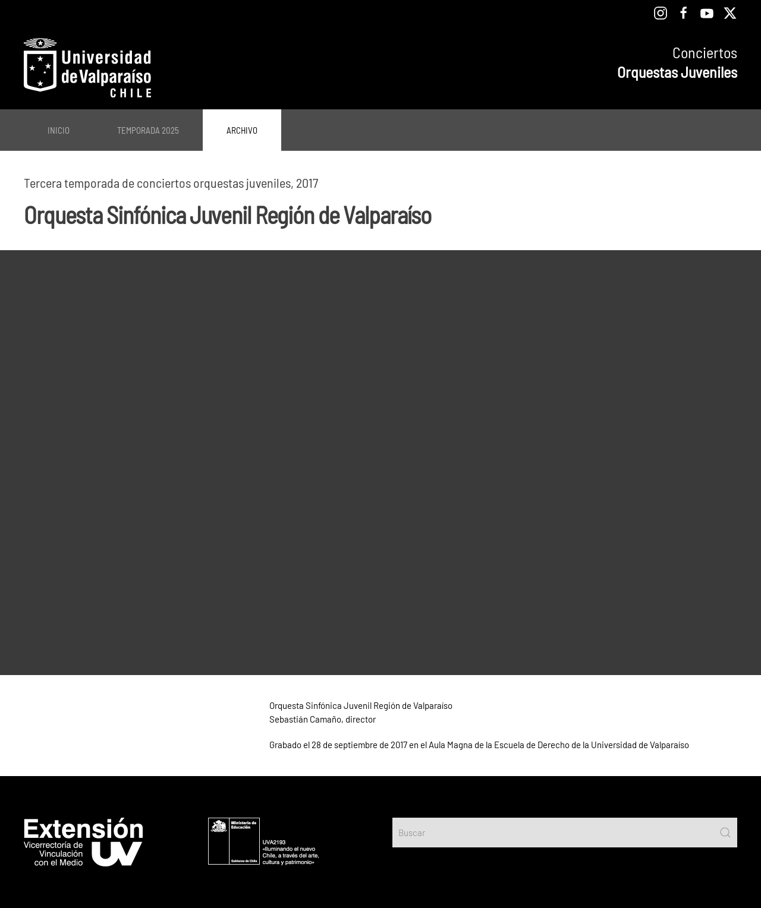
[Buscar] (564, 832)
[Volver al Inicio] (87, 67)
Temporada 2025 (148, 130)
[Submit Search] (725, 832)
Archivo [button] (242, 130)
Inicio (59, 130)
